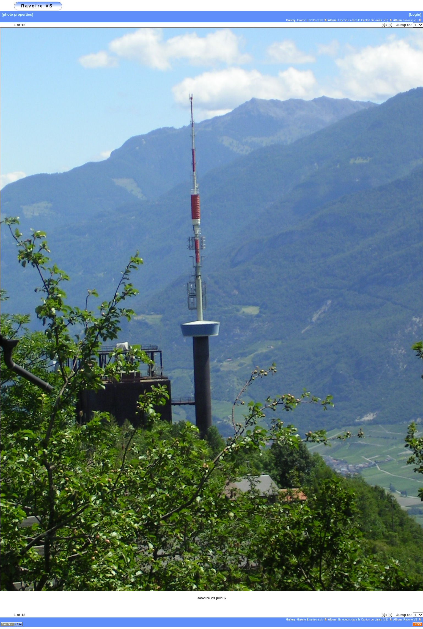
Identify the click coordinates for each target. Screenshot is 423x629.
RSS (417, 624)
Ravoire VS (412, 20)
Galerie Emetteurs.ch (312, 20)
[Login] (415, 14)
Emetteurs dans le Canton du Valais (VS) (365, 20)
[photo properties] (17, 14)
